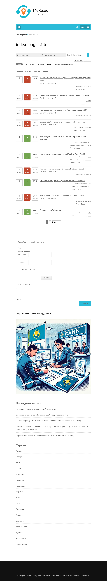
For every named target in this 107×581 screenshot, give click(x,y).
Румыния (20, 509)
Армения (20, 451)
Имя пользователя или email (23, 251)
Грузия (83, 89)
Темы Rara (65, 575)
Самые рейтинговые (44, 64)
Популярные (29, 64)
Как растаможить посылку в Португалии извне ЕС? (63, 110)
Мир (18, 497)
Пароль (21, 262)
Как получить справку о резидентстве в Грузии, (62, 195)
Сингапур (20, 521)
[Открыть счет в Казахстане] (53, 393)
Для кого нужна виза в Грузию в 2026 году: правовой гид (42, 414)
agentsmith (88, 127)
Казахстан (82, 130)
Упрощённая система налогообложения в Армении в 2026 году (45, 435)
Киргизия (20, 491)
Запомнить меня (26, 269)
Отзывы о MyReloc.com (50, 210)
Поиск (18, 299)
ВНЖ (18, 462)
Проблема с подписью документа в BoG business (62, 180)
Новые (19, 64)
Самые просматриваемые (64, 64)
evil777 (89, 101)
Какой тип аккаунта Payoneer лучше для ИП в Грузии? (65, 95)
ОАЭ (18, 503)
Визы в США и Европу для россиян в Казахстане (62, 122)
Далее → (56, 222)
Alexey (89, 216)
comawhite (88, 142)
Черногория (21, 544)
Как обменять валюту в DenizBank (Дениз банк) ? (62, 169)
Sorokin (89, 116)
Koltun (89, 157)
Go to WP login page (24, 284)
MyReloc (40, 10)
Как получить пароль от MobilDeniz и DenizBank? (62, 154)
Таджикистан (22, 526)
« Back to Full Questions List (82, 61)
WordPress (85, 575)
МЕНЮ (85, 27)
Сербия (19, 515)
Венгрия (20, 456)
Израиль (20, 474)
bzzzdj (89, 86)
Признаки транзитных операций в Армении (36, 409)
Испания (20, 480)
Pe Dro (89, 213)
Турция (78, 148)
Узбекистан (21, 538)
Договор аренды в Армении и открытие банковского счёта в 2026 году (48, 420)
